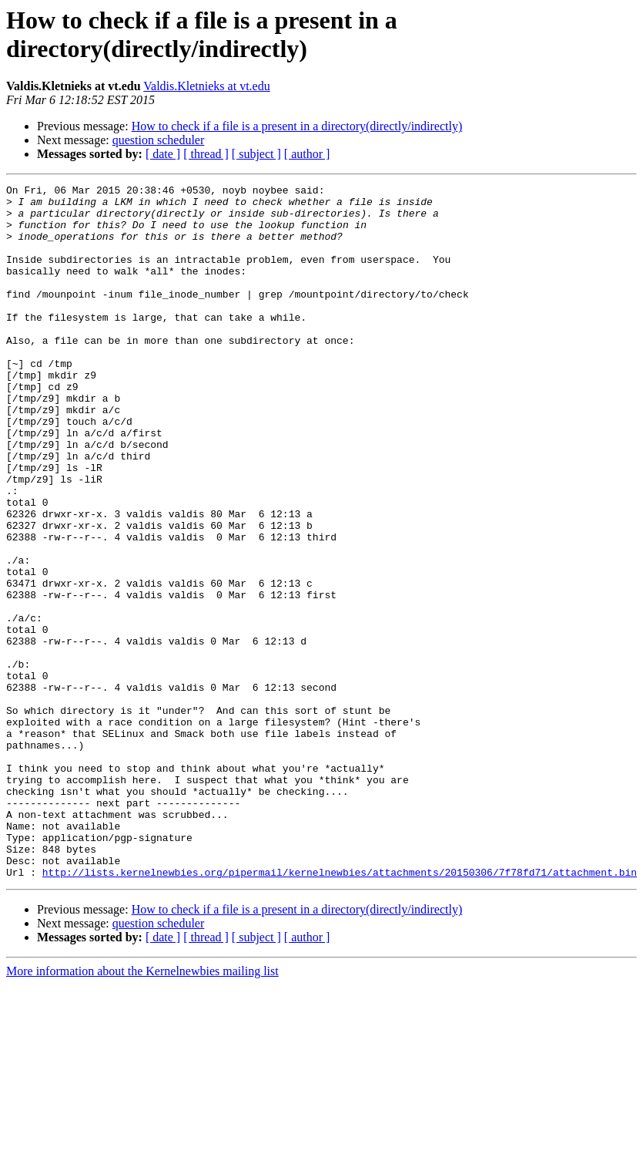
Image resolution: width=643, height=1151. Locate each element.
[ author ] (307, 153)
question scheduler (158, 139)
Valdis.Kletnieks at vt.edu (206, 86)
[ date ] (163, 153)
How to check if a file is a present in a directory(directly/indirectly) (297, 126)
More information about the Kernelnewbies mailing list (142, 1109)
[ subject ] (256, 153)
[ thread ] (206, 153)
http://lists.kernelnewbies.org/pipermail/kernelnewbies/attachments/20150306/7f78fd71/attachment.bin (339, 1011)
